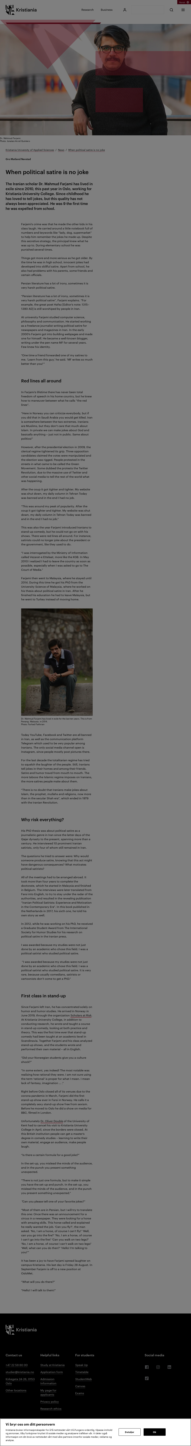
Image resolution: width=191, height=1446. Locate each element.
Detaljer (129, 1431)
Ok (154, 1431)
